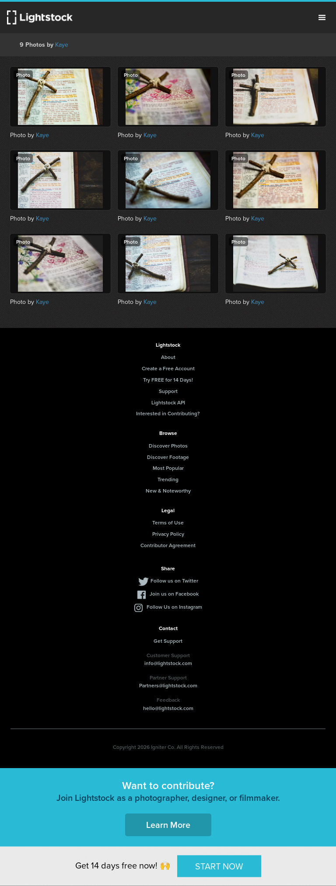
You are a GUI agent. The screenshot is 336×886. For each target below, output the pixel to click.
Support (168, 391)
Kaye (61, 44)
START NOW (219, 865)
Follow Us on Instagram (174, 606)
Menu (322, 17)
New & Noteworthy (168, 490)
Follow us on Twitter (174, 580)
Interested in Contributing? (168, 413)
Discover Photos (168, 445)
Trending (168, 479)
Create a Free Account (168, 368)
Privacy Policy (168, 534)
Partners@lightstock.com (168, 685)
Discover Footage (168, 457)
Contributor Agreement (168, 545)
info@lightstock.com (168, 663)
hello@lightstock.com (168, 708)
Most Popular (168, 468)
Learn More (168, 824)
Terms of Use (168, 522)
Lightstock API (168, 402)
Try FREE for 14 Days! (168, 379)
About (168, 357)
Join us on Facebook (174, 593)
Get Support (168, 641)
